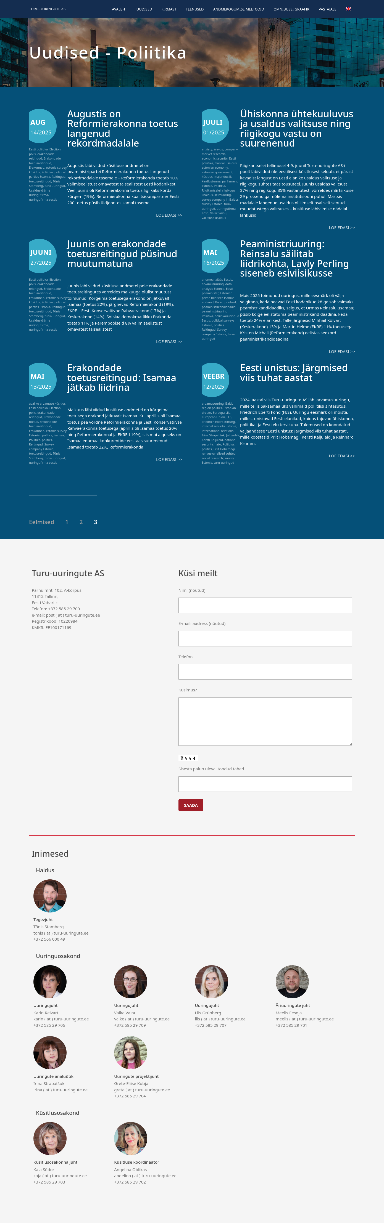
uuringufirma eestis (43, 199)
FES (229, 416)
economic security (214, 158)
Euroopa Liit (221, 412)
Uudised (144, 9)
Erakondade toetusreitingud (45, 160)
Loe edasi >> (169, 214)
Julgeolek (232, 434)
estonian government (217, 172)
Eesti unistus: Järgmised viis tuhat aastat (295, 371)
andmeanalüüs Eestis (217, 279)
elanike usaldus (226, 163)
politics (219, 324)
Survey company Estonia (214, 331)
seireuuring (222, 195)
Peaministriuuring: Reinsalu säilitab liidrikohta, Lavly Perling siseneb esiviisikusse (295, 258)
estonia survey (56, 167)
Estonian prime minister (217, 295)
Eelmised (41, 521)
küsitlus (34, 172)
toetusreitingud (40, 181)
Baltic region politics (217, 404)
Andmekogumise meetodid (238, 9)
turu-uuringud (54, 186)
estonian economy (215, 167)
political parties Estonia (47, 174)
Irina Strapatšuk (213, 434)
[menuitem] (348, 8)
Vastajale (327, 9)
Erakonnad (36, 167)
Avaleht (119, 9)
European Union (213, 416)
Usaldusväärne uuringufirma (39, 192)
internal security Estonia (219, 425)
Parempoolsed (225, 302)
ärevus (218, 149)
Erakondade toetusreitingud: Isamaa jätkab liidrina (122, 376)
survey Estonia (212, 204)
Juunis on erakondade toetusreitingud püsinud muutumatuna (123, 253)
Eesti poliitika (38, 149)
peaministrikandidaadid (218, 306)
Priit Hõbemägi (224, 448)
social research (212, 457)
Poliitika (47, 172)
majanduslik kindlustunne (217, 178)
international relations (217, 430)
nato (217, 443)
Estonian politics (40, 434)
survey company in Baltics (220, 199)
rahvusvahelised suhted (218, 452)
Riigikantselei (211, 190)
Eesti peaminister (217, 290)
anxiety (207, 149)
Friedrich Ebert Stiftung (218, 421)
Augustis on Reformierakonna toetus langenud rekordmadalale (123, 128)
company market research (220, 151)
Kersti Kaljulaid (212, 439)
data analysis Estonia (217, 286)
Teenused (195, 9)
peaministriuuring (214, 311)
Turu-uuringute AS (47, 8)
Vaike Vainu (218, 213)
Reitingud (58, 176)
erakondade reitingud (41, 156)
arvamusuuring (212, 284)
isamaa (59, 434)
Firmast (169, 9)
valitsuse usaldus (214, 218)
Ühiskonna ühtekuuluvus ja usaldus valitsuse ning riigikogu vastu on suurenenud (296, 128)
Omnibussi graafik (291, 9)
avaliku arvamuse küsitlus (47, 402)
